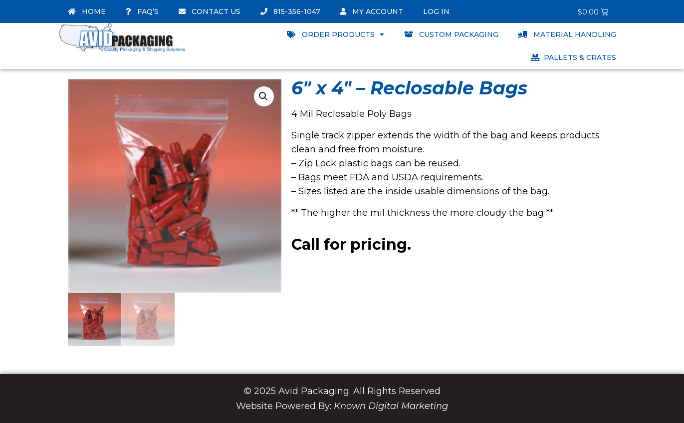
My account (371, 11)
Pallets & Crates (573, 57)
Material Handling (567, 34)
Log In (436, 11)
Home (87, 11)
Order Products (335, 34)
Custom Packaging (451, 34)
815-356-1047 (290, 11)
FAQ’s (142, 11)
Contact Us (209, 11)
